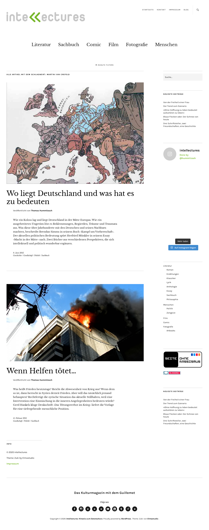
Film (113, 44)
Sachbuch (68, 44)
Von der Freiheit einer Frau (176, 102)
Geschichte (17, 255)
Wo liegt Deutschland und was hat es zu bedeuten (70, 197)
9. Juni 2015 (18, 253)
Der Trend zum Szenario (174, 106)
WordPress (126, 519)
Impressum (174, 10)
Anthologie (172, 286)
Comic (94, 44)
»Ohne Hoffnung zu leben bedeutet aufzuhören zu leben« (180, 111)
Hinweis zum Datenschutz (91, 519)
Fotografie (137, 44)
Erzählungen (173, 274)
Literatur (41, 44)
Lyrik (169, 282)
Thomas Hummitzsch (41, 210)
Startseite (148, 10)
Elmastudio (152, 519)
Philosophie (172, 299)
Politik (37, 255)
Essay (169, 291)
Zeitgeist (171, 313)
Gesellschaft (28, 255)
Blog (186, 10)
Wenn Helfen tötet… (41, 371)
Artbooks (171, 330)
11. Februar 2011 (20, 418)
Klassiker (171, 278)
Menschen (166, 44)
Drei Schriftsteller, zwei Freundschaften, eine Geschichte (179, 124)
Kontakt (161, 10)
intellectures (72, 519)
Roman (170, 270)
